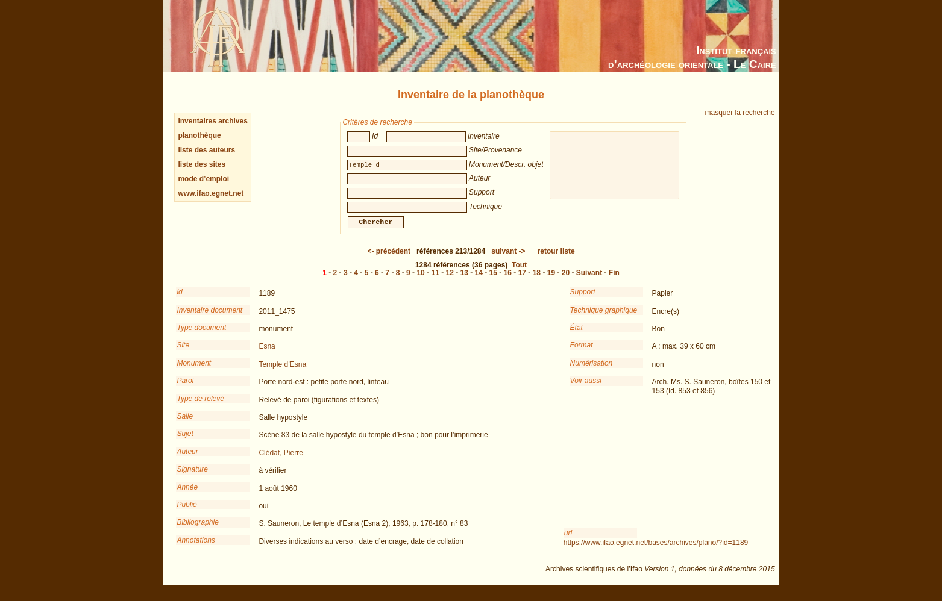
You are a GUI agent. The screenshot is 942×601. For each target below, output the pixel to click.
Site (183, 353)
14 (479, 281)
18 (537, 281)
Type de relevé (200, 407)
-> (508, 259)
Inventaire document (209, 318)
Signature (192, 477)
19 (551, 281)
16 (508, 281)
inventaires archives (212, 121)
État (576, 336)
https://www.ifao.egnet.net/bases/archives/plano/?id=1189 (656, 551)
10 (420, 281)
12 (450, 281)
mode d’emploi (203, 179)
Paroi (185, 389)
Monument (194, 371)
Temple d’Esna (282, 373)
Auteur (187, 460)
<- (388, 259)
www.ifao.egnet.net (210, 193)
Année (187, 495)
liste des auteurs (206, 150)
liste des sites (201, 164)
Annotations (196, 548)
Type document (201, 336)
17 (522, 281)
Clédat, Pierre (281, 461)
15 (493, 281)
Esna (267, 354)
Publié (186, 513)
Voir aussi (585, 389)
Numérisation (591, 371)
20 (566, 281)
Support (582, 300)
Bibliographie (197, 530)
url (568, 541)
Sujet (185, 442)
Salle (185, 424)
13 (464, 281)
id (179, 300)
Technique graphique (604, 318)
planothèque (199, 135)
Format (581, 353)
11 (435, 281)
